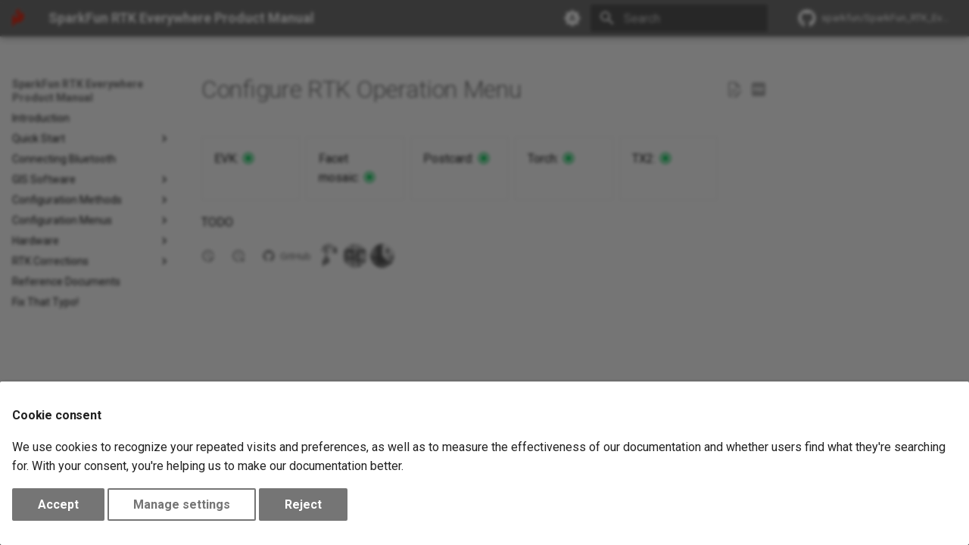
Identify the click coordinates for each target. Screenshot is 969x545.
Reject (303, 504)
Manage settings (181, 504)
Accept (58, 504)
